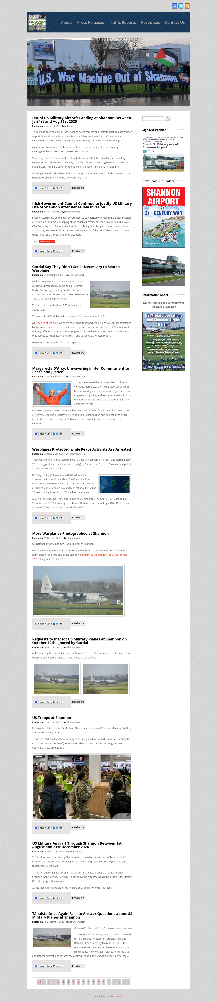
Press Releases (90, 22)
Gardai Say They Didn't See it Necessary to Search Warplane (76, 268)
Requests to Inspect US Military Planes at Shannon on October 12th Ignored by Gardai (79, 641)
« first (41, 982)
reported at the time (46, 322)
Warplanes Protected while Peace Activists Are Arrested (81, 449)
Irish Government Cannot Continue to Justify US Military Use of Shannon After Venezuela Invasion (82, 205)
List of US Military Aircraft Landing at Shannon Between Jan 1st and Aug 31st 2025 (81, 119)
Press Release (47, 241)
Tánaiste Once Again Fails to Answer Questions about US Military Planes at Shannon (82, 915)
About (66, 22)
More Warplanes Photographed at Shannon (70, 533)
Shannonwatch (117, 996)
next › (116, 982)
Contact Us (175, 22)
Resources (150, 22)
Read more (78, 187)
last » (126, 982)
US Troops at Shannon (51, 717)
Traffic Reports (122, 22)
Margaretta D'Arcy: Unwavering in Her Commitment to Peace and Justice (80, 370)
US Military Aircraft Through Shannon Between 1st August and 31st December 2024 (77, 845)
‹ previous (53, 982)
